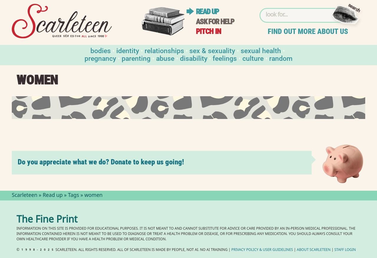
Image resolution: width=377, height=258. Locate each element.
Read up (207, 11)
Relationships (164, 50)
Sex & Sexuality (212, 50)
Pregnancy (100, 58)
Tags (73, 195)
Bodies (100, 50)
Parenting (136, 58)
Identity (127, 50)
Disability (193, 58)
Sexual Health (261, 50)
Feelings (225, 58)
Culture (253, 58)
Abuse (165, 58)
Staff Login (345, 250)
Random (280, 58)
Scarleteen (24, 195)
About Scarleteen (314, 250)
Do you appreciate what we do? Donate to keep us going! (101, 162)
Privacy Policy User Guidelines (262, 250)
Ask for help (215, 21)
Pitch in (208, 31)
